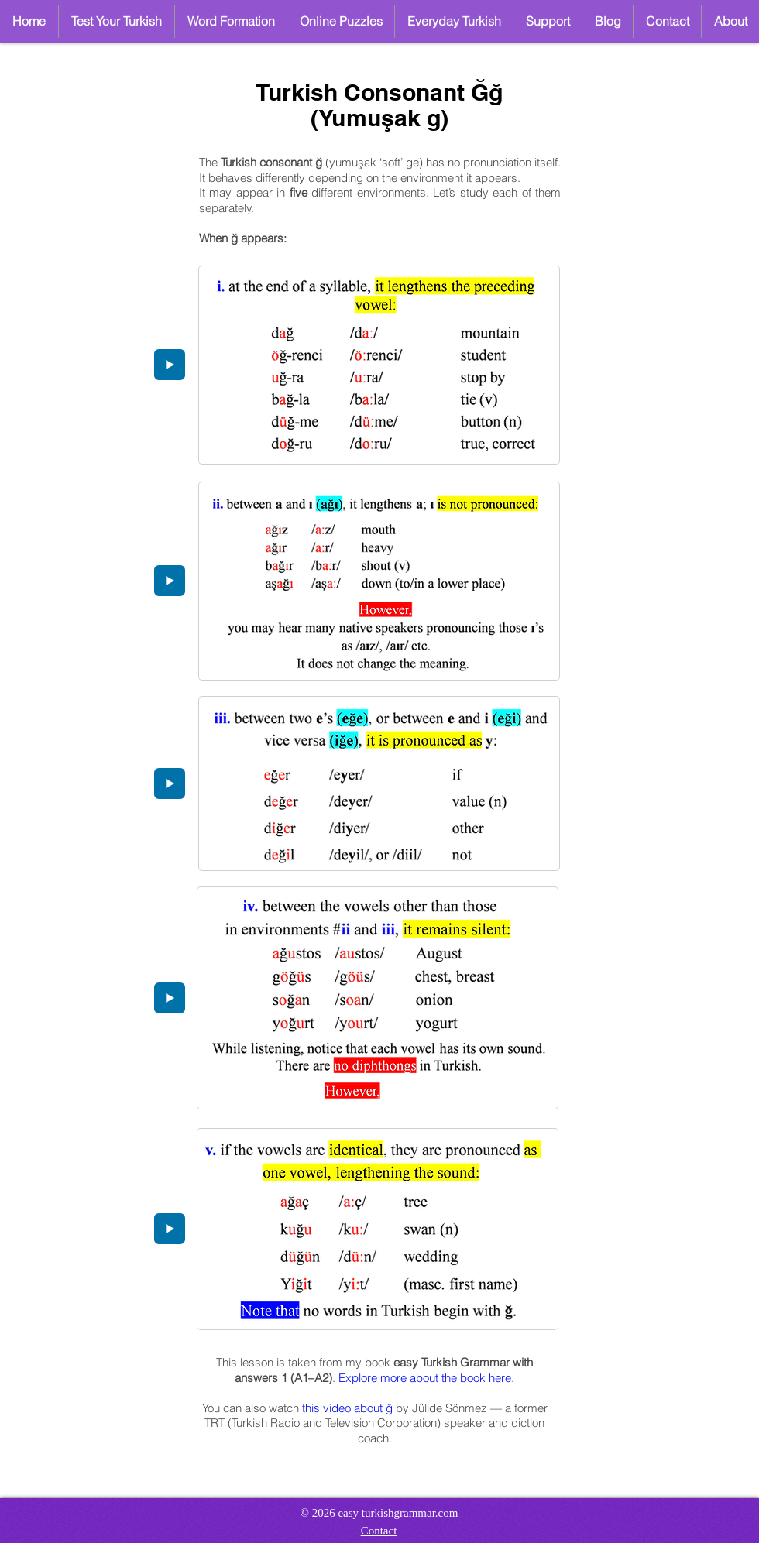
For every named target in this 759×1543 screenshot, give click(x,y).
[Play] (169, 364)
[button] (340, 21)
